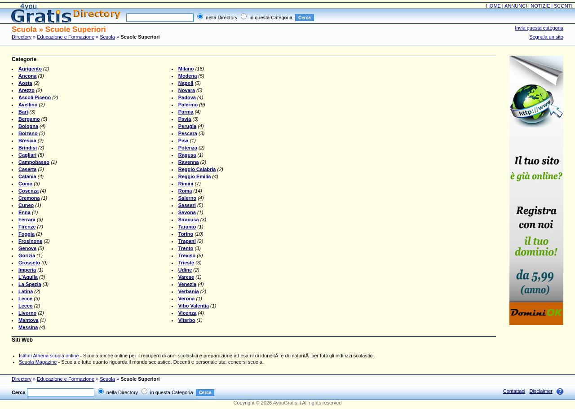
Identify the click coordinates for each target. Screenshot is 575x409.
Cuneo (26, 205)
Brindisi (27, 147)
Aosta (25, 83)
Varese (186, 277)
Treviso (187, 255)
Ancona (27, 76)
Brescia (27, 140)
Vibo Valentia (193, 305)
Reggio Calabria (197, 169)
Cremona (29, 198)
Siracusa (188, 219)
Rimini (186, 183)
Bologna (28, 126)
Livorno (27, 313)
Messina (28, 327)
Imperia (27, 270)
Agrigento (30, 68)
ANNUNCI (515, 6)
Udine (185, 270)
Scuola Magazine (38, 362)
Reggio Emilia (194, 176)
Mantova (28, 320)
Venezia (187, 284)
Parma (186, 111)
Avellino (27, 104)
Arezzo (26, 90)
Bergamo (29, 119)
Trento (186, 248)
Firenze (27, 226)
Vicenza (187, 313)
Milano (186, 68)
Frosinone (30, 241)
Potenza (187, 147)
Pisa (183, 140)
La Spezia (29, 284)
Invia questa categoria (539, 28)
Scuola (107, 37)
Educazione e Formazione (65, 37)
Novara (186, 90)
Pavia (184, 119)
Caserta (27, 169)
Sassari (187, 205)
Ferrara (26, 219)
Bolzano (28, 133)
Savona (187, 212)
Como (25, 183)
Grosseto (29, 262)
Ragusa (187, 155)
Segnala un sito (546, 37)
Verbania (188, 291)
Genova (27, 248)
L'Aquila (28, 277)
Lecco (25, 305)
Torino (185, 234)
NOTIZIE (540, 6)
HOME (493, 6)
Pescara (187, 133)
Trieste (186, 262)
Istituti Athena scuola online (49, 355)
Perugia (187, 126)
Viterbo (186, 320)
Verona (186, 298)
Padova (187, 97)
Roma (185, 191)
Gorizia (26, 255)
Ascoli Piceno (34, 97)
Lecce (25, 298)
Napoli (186, 83)
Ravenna (188, 162)
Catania (27, 176)
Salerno (187, 198)
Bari (23, 111)
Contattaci (514, 391)
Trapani (187, 241)
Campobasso (33, 162)
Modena (187, 76)
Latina (25, 291)
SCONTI (563, 6)
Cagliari (27, 155)
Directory (21, 37)
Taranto (187, 226)
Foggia (26, 234)
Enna (24, 212)
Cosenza (28, 191)
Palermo (188, 104)
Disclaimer (540, 391)
